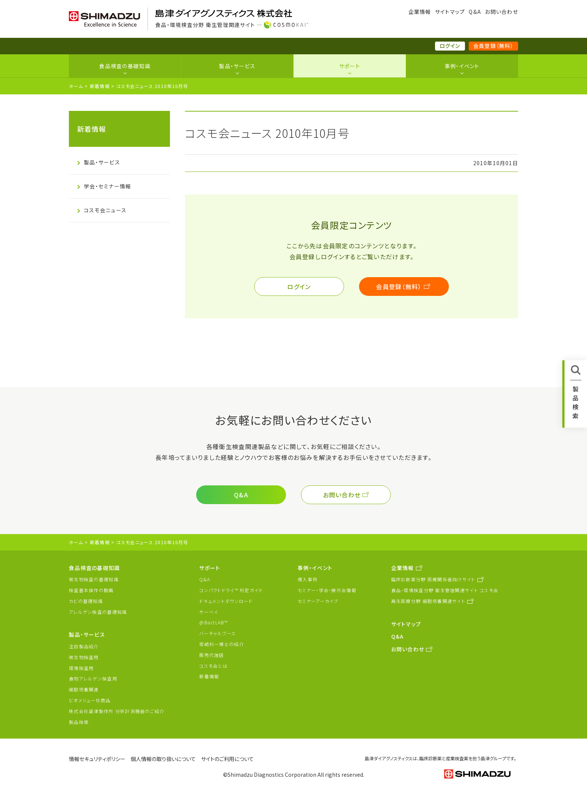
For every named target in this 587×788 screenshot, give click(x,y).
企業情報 (419, 11)
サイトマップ (450, 11)
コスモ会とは (213, 666)
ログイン (450, 45)
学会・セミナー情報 (107, 186)
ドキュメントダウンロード (226, 601)
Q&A (475, 11)
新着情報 (100, 86)
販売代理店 (211, 655)
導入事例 (307, 579)
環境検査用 (81, 668)
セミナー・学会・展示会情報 (327, 590)
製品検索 (79, 722)
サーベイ (208, 612)
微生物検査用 (84, 657)
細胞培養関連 (84, 689)
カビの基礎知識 (86, 601)
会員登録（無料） (493, 45)
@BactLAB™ (213, 622)
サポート (349, 66)
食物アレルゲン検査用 (93, 678)
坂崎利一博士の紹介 (221, 644)
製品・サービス (237, 66)
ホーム (76, 86)
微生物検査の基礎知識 (94, 579)
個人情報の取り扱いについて (163, 759)
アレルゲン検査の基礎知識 (98, 612)
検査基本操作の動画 (91, 590)
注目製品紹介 (84, 646)
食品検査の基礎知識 (124, 66)
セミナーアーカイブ (318, 601)
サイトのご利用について (227, 759)
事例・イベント (462, 66)
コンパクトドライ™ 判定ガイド (231, 590)
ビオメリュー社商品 (90, 700)
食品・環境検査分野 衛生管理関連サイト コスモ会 (445, 590)
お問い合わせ (501, 11)
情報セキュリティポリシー (97, 759)
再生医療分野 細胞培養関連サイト (428, 601)
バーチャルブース (217, 633)
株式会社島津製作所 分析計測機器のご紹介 (117, 711)
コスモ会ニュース (105, 210)
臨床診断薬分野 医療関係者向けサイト (433, 579)
